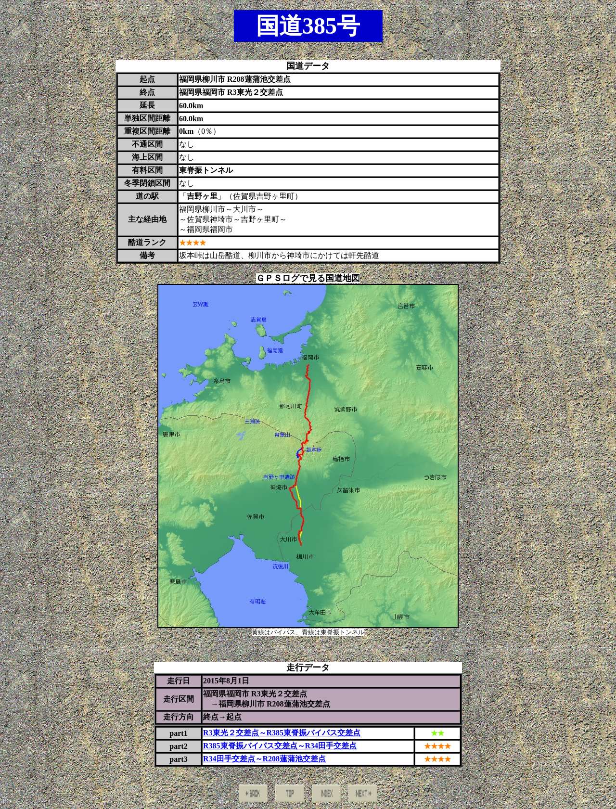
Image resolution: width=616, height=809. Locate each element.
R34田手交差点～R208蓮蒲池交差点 (264, 759)
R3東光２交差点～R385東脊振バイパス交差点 (281, 733)
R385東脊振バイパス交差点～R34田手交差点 (280, 746)
